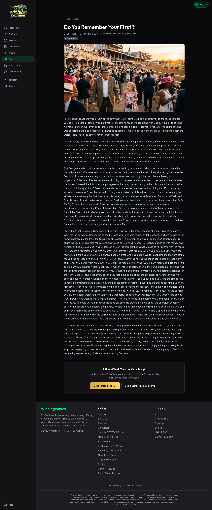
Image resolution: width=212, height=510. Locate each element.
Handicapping (71, 38)
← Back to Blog (71, 19)
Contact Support (164, 436)
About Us (160, 414)
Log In (158, 427)
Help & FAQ (161, 432)
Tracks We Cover (107, 459)
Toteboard (11, 27)
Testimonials (12, 71)
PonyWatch (12, 65)
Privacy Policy (114, 485)
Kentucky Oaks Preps (109, 450)
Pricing (9, 53)
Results (10, 40)
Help (8, 504)
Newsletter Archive (108, 455)
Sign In (9, 86)
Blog (18, 59)
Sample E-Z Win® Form (111, 432)
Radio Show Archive (109, 473)
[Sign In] (201, 5)
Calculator (11, 46)
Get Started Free (105, 385)
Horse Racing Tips (108, 436)
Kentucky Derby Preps (110, 446)
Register (10, 79)
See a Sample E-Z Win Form (140, 385)
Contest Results (106, 468)
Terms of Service (132, 485)
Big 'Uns (10, 34)
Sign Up (159, 423)
